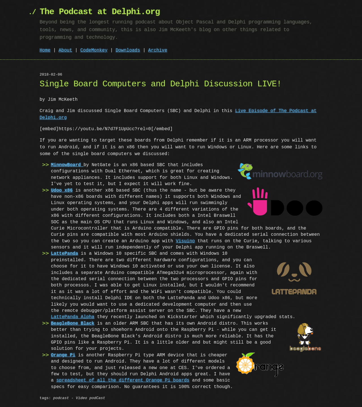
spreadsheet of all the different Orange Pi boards (122, 380)
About (65, 50)
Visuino (174, 241)
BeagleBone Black (72, 323)
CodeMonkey (93, 50)
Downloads (128, 50)
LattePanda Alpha (72, 317)
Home (45, 50)
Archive (157, 50)
